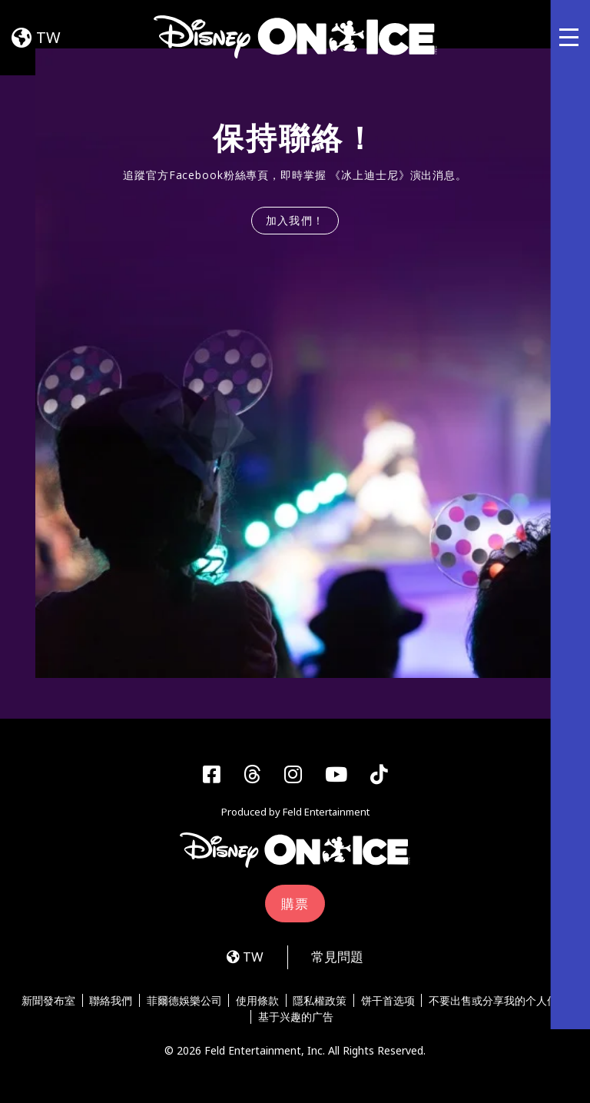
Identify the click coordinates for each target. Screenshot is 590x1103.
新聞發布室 (48, 1001)
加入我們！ (295, 220)
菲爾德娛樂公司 (184, 1001)
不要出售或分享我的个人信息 (499, 1001)
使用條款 (257, 1001)
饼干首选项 (388, 1001)
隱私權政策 (320, 1001)
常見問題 (337, 958)
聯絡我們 (110, 1001)
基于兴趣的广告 (295, 1018)
